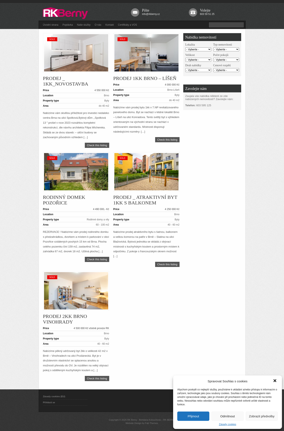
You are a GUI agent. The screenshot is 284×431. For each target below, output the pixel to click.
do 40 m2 (104, 105)
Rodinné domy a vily (98, 219)
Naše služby (83, 24)
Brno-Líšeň (173, 89)
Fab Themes (151, 423)
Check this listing (97, 145)
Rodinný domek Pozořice (64, 199)
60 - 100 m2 (102, 224)
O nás (98, 24)
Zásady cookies (227, 424)
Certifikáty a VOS (127, 24)
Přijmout (193, 416)
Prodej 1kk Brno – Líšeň (144, 78)
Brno (106, 95)
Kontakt (109, 24)
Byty (106, 100)
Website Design (133, 423)
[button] (275, 381)
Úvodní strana (51, 24)
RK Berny (132, 420)
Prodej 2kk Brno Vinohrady (65, 319)
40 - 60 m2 (173, 224)
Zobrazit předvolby (261, 416)
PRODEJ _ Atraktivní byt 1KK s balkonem (145, 199)
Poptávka (67, 24)
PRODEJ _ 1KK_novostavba (65, 81)
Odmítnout (227, 416)
